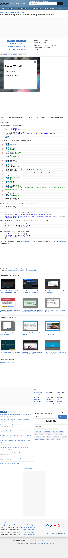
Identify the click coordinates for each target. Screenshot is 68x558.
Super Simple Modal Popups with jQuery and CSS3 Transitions (14, 419)
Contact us (62, 533)
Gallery (35, 395)
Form (58, 394)
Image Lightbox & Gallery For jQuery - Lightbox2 (11, 452)
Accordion (48, 392)
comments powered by (8, 362)
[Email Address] (46, 417)
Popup (43, 436)
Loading (36, 397)
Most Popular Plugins (36, 8)
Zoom (35, 404)
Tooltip (58, 403)
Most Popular (3, 411)
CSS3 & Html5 (49, 394)
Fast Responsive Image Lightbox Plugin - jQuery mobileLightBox (20, 269)
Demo (11, 40)
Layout (47, 395)
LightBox (59, 395)
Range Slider (63, 436)
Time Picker (37, 436)
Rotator (47, 399)
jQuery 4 (43, 429)
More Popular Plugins (29, 468)
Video (64, 439)
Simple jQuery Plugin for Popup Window (9, 463)
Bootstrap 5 (37, 429)
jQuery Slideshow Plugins (30, 527)
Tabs (48, 439)
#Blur (25, 54)
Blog (60, 8)
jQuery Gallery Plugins (29, 534)
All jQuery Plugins (38, 392)
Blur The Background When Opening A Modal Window (27, 14)
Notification (49, 436)
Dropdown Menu (38, 431)
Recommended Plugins (49, 8)
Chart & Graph (37, 394)
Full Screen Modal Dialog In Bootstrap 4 (10, 352)
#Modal (20, 54)
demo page (62, 241)
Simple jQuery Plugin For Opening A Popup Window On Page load (15, 414)
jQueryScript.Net (32, 543)
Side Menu (42, 439)
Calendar (42, 434)
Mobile (58, 397)
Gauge (36, 439)
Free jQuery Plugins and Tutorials (13, 3)
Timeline (52, 439)
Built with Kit (51, 421)
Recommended (12, 411)
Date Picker (55, 431)
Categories (11, 8)
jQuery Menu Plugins (28, 529)
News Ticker (48, 434)
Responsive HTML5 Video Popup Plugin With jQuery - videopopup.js (16, 435)
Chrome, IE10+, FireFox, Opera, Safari (9, 54)
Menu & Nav (48, 397)
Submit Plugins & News (52, 533)
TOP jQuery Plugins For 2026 (17, 49)
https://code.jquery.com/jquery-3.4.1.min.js (29, 215)
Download (21, 40)
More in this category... (17, 43)
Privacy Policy (40, 543)
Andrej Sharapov (28, 241)
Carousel (49, 429)
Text (35, 403)
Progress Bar (56, 436)
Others (35, 399)
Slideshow (36, 401)
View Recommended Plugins (17, 46)
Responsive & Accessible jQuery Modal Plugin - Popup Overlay (14, 458)
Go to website (47, 47)
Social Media (48, 401)
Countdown (55, 429)
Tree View (58, 439)
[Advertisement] (34, 27)
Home (3, 8)
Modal (36, 434)
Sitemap (46, 543)
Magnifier (61, 431)
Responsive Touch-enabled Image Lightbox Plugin (11, 424)
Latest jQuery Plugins (22, 8)
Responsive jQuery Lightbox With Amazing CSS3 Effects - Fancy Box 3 (16, 430)
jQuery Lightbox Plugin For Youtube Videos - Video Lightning (14, 447)
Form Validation (47, 431)
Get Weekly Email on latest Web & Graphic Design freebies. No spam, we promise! (49, 412)
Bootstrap (55, 434)
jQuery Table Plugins (28, 532)
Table (58, 401)
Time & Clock (48, 403)
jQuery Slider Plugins (28, 525)
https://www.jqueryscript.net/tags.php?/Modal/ (33, 133)
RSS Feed (51, 543)
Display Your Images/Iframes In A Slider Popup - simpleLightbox (20, 270)
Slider (58, 399)
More (18, 534)
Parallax (60, 434)
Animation (59, 392)
